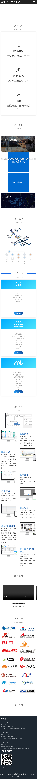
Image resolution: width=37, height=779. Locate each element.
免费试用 (18, 313)
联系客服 (18, 352)
